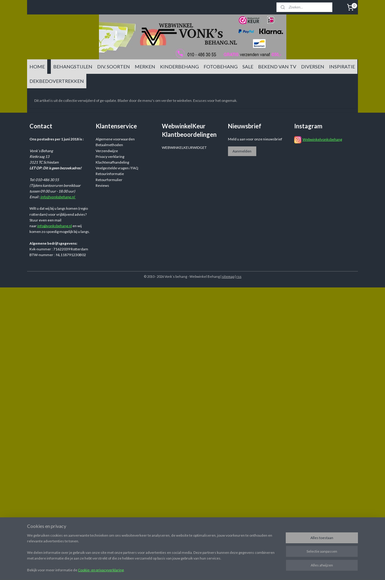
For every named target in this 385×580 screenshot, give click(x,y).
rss (239, 276)
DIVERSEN (312, 66)
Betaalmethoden (109, 145)
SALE (247, 66)
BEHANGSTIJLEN (72, 66)
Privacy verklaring (110, 156)
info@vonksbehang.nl (58, 197)
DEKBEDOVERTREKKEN (56, 81)
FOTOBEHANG (221, 66)
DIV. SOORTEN (113, 66)
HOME (37, 66)
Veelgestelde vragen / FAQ (117, 168)
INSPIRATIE (342, 66)
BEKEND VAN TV (277, 66)
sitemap (228, 276)
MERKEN (145, 66)
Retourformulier (109, 179)
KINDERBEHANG (179, 66)
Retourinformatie (110, 173)
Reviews (102, 185)
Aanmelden (242, 151)
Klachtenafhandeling (112, 162)
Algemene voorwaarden (115, 139)
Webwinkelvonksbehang (322, 139)
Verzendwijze (107, 151)
